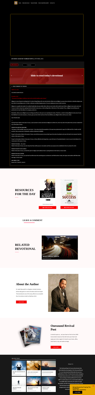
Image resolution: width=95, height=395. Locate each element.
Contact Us (52, 3)
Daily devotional (25, 3)
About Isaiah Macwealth (43, 3)
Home (20, 3)
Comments (29, 64)
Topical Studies (34, 3)
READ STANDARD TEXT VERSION (20, 86)
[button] (11, 75)
